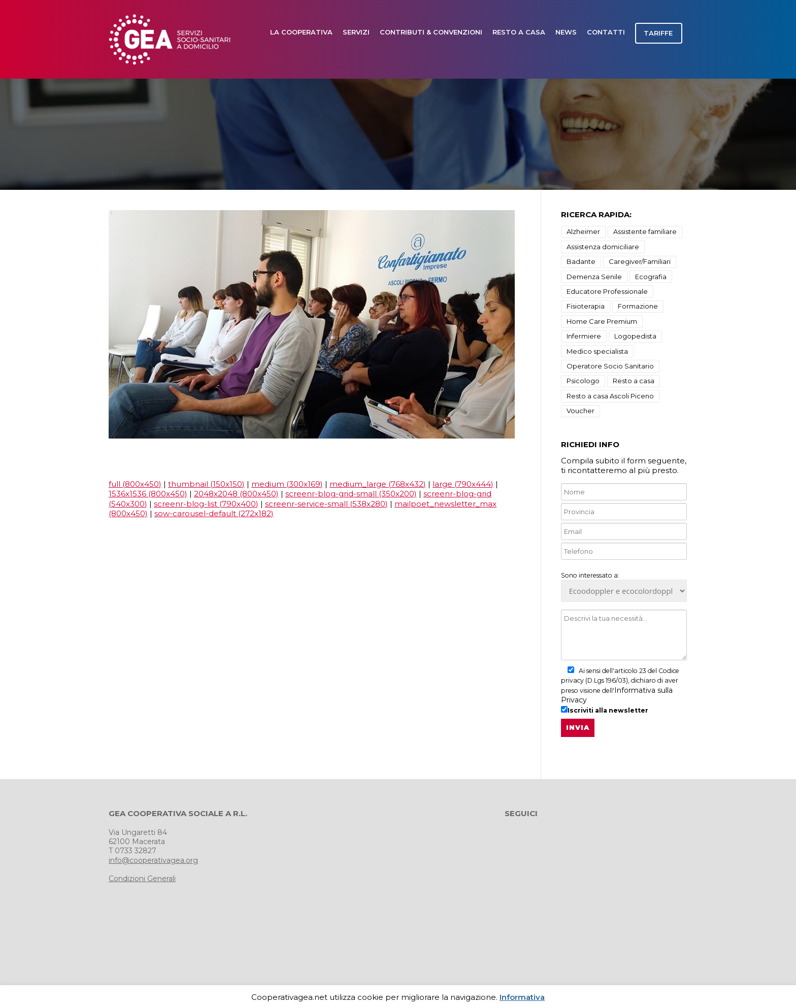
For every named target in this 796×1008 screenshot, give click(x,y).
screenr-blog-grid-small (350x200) (351, 493)
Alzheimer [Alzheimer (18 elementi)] (583, 231)
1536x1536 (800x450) (148, 493)
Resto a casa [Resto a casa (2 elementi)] (633, 381)
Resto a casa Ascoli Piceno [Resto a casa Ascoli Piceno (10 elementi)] (610, 396)
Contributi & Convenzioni (431, 32)
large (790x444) (463, 484)
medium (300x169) (287, 484)
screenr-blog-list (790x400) (206, 504)
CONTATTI (606, 32)
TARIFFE (658, 33)
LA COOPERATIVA (301, 32)
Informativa (522, 997)
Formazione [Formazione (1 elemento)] (638, 306)
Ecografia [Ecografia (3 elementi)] (651, 277)
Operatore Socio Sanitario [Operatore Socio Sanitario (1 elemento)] (610, 366)
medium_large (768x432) (377, 484)
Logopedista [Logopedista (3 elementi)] (635, 336)
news (566, 32)
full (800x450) (135, 484)
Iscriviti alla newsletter (604, 710)
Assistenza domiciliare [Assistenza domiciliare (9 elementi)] (603, 247)
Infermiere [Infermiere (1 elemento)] (584, 336)
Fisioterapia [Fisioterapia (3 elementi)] (586, 306)
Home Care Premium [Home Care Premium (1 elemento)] (602, 321)
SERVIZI (356, 32)
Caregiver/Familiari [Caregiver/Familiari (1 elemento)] (640, 261)
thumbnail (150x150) (206, 484)
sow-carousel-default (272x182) (214, 513)
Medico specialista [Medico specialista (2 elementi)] (597, 351)
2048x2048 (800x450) (236, 493)
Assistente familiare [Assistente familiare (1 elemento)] (645, 231)
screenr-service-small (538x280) (326, 504)
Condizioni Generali (142, 878)
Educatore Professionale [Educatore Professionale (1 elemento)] (607, 291)
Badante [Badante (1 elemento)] (581, 261)
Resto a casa (518, 32)
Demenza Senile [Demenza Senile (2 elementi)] (594, 277)
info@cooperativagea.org (153, 860)
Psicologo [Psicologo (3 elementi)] (583, 381)
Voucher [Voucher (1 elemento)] (580, 411)
